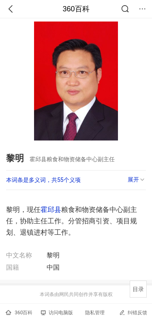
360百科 (75, 9)
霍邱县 (51, 209)
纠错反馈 (133, 312)
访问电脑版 (57, 313)
